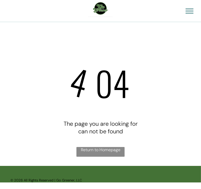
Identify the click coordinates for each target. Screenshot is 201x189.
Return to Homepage (100, 150)
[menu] (189, 11)
